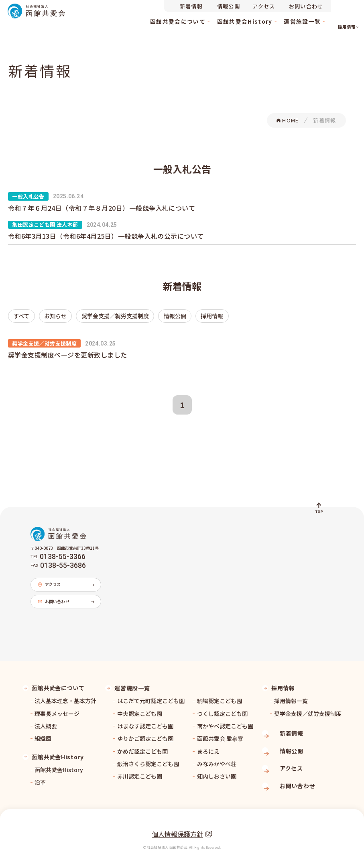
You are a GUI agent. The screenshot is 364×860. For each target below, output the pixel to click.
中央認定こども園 (139, 709)
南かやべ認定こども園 (225, 722)
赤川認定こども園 (139, 773)
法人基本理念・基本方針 (65, 697)
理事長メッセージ (57, 709)
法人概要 (46, 722)
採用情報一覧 (291, 697)
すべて (18, 315)
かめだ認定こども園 (142, 747)
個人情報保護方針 (182, 825)
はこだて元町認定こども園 (151, 697)
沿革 (40, 779)
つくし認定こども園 (222, 709)
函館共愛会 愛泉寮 (220, 735)
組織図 (43, 735)
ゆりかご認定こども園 (145, 735)
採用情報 (159, 315)
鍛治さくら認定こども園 (148, 760)
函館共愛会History (59, 766)
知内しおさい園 (216, 773)
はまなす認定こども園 (145, 722)
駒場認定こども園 (219, 697)
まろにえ (208, 747)
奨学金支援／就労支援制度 (87, 315)
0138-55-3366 (62, 553)
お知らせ (43, 315)
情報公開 (132, 315)
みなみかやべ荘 (216, 760)
